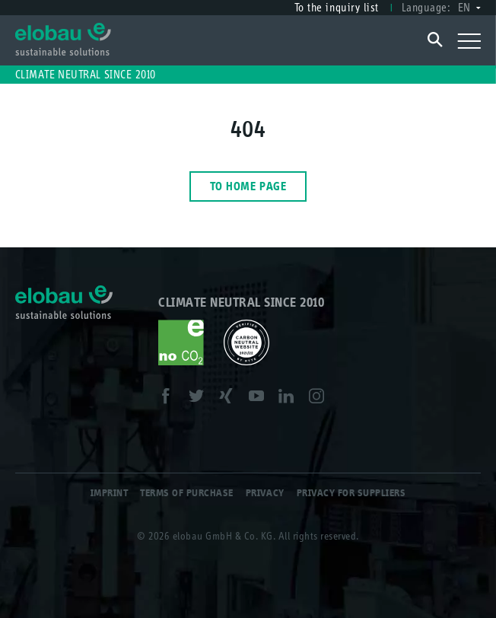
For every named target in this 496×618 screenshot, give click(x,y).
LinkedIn (290, 398)
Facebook (170, 398)
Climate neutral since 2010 (85, 74)
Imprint (110, 492)
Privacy (265, 492)
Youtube (261, 398)
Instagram (321, 398)
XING (230, 398)
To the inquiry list (336, 7)
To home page (248, 186)
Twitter (201, 398)
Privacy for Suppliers (351, 492)
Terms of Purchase (187, 492)
